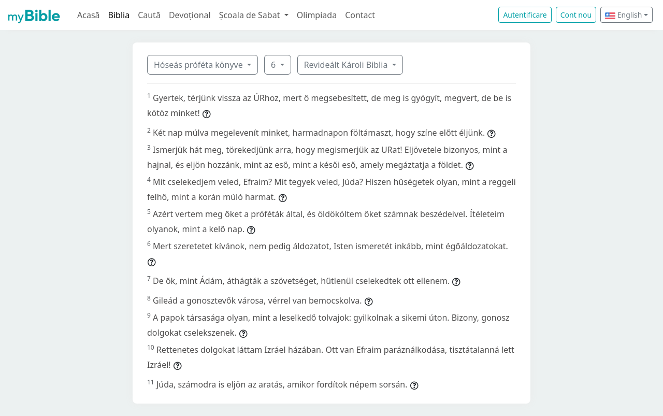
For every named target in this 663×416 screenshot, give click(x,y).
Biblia (119, 15)
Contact (360, 15)
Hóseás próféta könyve (199, 64)
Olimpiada (317, 15)
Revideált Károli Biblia (347, 64)
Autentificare (524, 15)
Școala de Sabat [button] (250, 15)
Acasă (88, 15)
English (623, 15)
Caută (149, 15)
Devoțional (190, 15)
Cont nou (576, 15)
